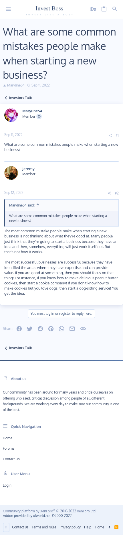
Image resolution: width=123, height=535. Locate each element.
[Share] (110, 135)
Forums (8, 448)
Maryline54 (16, 85)
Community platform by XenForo (49, 511)
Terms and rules (44, 527)
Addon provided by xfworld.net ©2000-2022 (37, 516)
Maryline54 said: (22, 205)
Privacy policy (70, 527)
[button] (8, 9)
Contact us (11, 459)
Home (7, 438)
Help (88, 527)
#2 (117, 193)
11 (6, 527)
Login (7, 485)
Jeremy (28, 168)
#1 (117, 135)
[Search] (114, 9)
